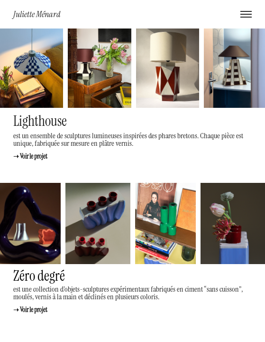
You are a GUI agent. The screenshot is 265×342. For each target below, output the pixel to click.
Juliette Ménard (37, 14)
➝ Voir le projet (30, 156)
